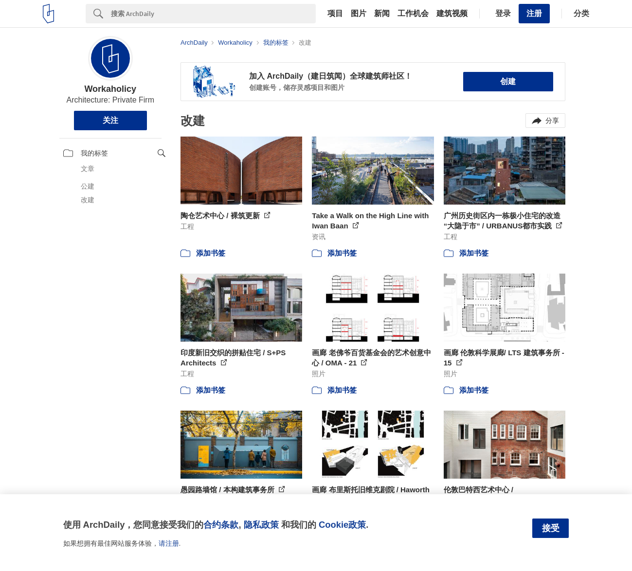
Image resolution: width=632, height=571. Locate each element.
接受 (551, 528)
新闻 (382, 13)
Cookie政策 (342, 524)
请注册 (169, 543)
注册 (534, 13)
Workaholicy (110, 89)
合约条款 (220, 524)
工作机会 (413, 13)
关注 (110, 120)
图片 (358, 13)
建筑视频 (452, 13)
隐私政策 (261, 524)
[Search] (213, 13)
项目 (335, 13)
